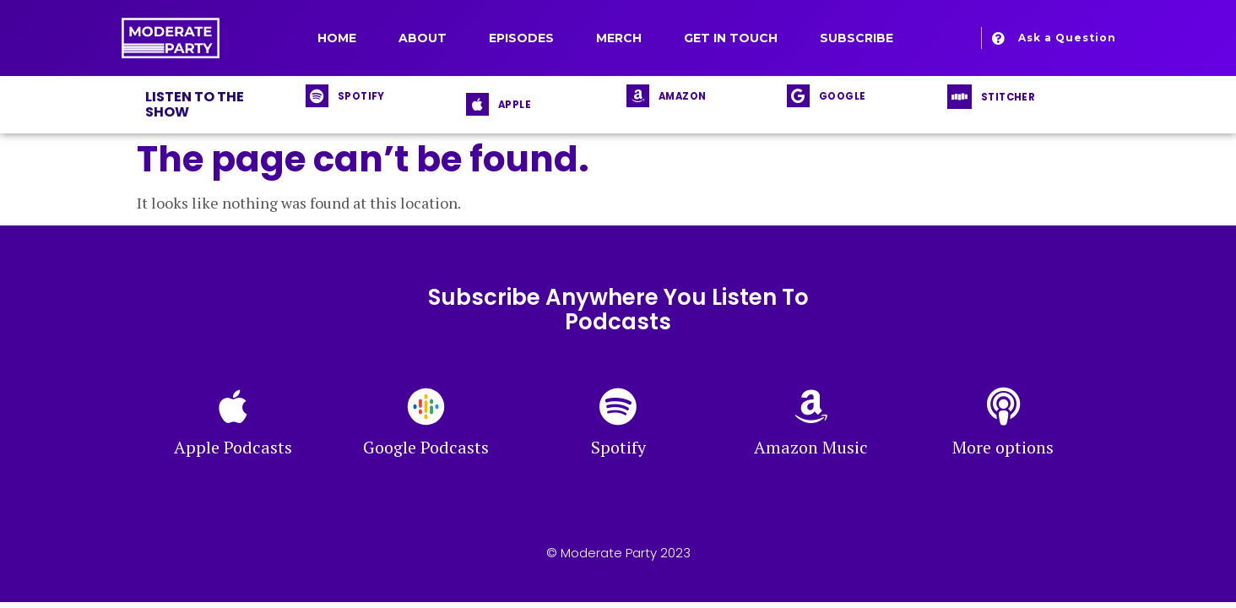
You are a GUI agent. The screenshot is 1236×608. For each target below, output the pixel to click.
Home (336, 38)
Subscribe (856, 38)
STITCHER (1008, 97)
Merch (619, 38)
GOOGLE (842, 96)
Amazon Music (811, 447)
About (422, 38)
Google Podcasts (426, 447)
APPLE (514, 104)
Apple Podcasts (233, 447)
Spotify (618, 447)
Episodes (521, 38)
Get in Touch (731, 38)
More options (1003, 447)
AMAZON (682, 96)
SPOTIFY (361, 96)
